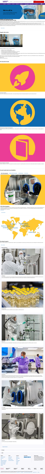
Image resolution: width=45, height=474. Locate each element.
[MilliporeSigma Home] (5, 1)
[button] (22, 450)
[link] (4, 459)
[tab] (4, 173)
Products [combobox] (11, 1)
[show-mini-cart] (40, 3)
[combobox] (23, 1)
